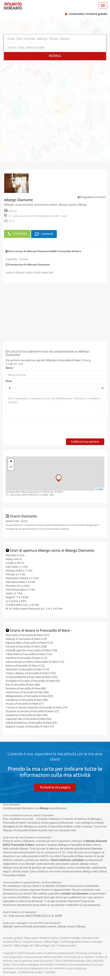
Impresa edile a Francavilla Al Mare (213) (29, 642)
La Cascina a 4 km (16, 600)
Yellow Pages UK (23, 945)
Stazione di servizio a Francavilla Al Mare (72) (32, 711)
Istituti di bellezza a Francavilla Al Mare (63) (31, 722)
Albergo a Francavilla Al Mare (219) (26, 638)
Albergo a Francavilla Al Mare (63, 360)
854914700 (17, 234)
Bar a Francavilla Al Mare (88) (23, 684)
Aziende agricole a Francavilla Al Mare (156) (31, 650)
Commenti (44, 234)
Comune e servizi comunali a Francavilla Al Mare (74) (36, 707)
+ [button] (11, 461)
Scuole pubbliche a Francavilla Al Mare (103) (32, 676)
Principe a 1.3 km (15, 574)
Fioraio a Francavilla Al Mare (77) (24, 703)
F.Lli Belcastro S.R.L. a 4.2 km (22, 604)
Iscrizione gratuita (96, 13)
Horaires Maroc (12, 941)
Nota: (9, 380)
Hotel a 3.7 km (14, 593)
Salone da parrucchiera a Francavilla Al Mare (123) (35, 661)
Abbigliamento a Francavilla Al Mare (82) (29, 695)
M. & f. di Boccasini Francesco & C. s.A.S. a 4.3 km (34, 608)
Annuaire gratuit (12, 937)
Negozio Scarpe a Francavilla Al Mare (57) (30, 726)
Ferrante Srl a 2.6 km (18, 585)
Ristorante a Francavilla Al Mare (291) (27, 634)
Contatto (49, 971)
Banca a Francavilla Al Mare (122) (25, 665)
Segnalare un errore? (92, 197)
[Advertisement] (55, 89)
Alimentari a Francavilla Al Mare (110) (27, 669)
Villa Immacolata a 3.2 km (20, 589)
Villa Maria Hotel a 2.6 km (20, 581)
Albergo (10, 211)
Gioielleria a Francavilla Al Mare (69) (26, 714)
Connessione (76, 13)
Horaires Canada (70, 937)
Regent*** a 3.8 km (17, 596)
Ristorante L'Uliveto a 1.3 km (22, 577)
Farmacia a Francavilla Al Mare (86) (26, 688)
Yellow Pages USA (45, 945)
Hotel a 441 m (14, 558)
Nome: (10, 367)
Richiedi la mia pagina (55, 787)
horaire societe (66, 945)
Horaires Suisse (49, 937)
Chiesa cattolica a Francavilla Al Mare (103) (31, 673)
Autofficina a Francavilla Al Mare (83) (27, 692)
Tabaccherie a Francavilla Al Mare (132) (29, 653)
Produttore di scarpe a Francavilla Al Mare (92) (33, 680)
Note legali (9, 971)
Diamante (97, 848)
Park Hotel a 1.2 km (17, 566)
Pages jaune (31, 937)
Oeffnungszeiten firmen (75, 941)
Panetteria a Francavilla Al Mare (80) (27, 699)
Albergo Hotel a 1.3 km (19, 570)
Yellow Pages (51, 941)
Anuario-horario (32, 941)
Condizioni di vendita (30, 971)
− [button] (11, 467)
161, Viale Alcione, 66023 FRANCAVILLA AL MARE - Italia (35, 216)
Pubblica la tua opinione (85, 441)
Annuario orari (90, 937)
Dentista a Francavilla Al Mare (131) (26, 657)
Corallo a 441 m (15, 562)
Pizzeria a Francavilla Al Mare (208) (26, 646)
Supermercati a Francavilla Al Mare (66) (28, 718)
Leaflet (99, 489)
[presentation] (35, 430)
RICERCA (55, 56)
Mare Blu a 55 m (15, 554)
